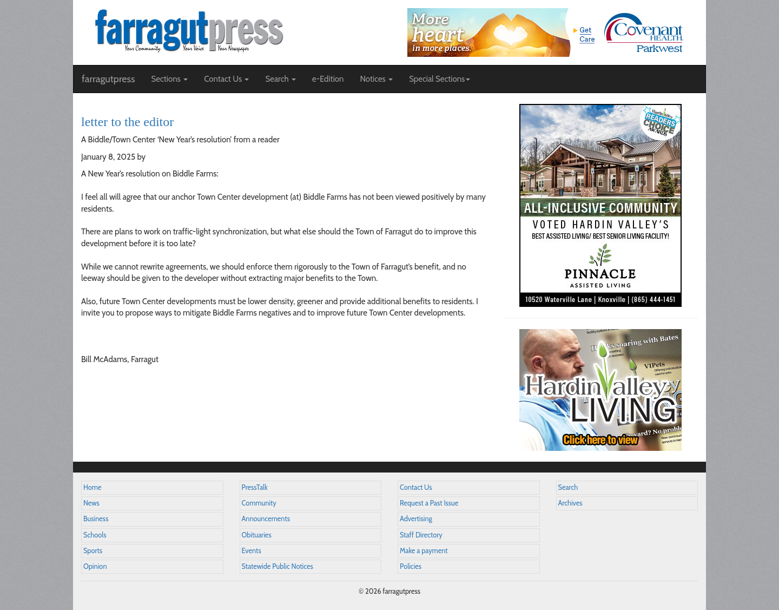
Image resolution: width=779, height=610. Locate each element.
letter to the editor (127, 122)
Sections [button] (169, 79)
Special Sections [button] (439, 79)
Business (95, 519)
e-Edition (328, 79)
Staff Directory (421, 535)
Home (92, 487)
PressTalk (255, 487)
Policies (410, 566)
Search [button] (280, 79)
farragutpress (108, 79)
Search (568, 487)
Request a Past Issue (429, 503)
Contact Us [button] (226, 79)
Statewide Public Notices (277, 566)
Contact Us (416, 487)
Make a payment (424, 551)
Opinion (95, 566)
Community (259, 503)
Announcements (266, 519)
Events (251, 551)
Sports (92, 551)
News (91, 503)
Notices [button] (376, 79)
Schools (94, 535)
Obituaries (257, 535)
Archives (570, 503)
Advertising (416, 519)
